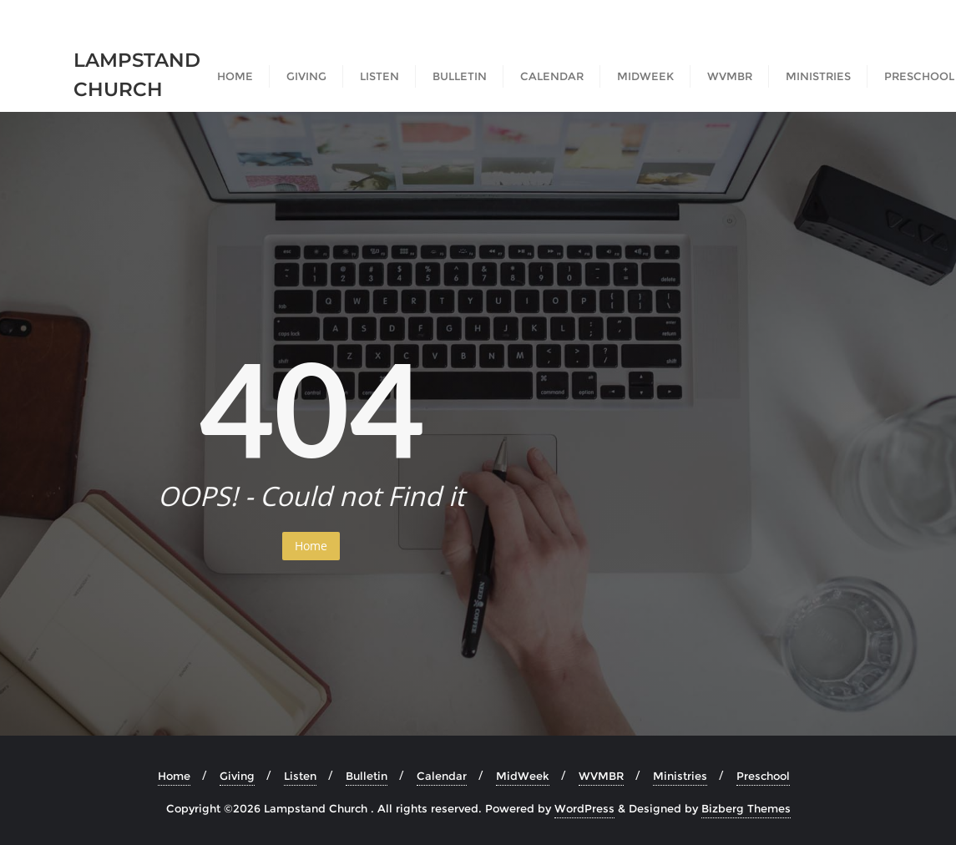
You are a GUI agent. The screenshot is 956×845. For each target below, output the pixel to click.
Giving (237, 775)
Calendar (442, 775)
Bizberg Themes (746, 808)
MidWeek (522, 775)
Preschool (763, 775)
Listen (300, 775)
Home (311, 546)
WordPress (584, 808)
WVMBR (601, 775)
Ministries (680, 775)
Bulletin (366, 775)
